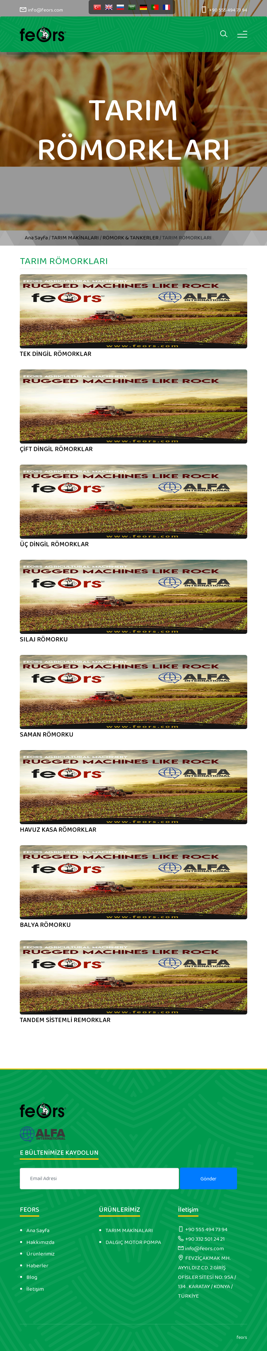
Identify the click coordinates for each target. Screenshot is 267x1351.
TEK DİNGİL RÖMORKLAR (55, 354)
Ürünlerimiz (40, 1254)
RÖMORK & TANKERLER (131, 237)
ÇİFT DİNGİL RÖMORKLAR (56, 449)
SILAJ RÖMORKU (44, 639)
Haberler (37, 1265)
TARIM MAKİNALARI (75, 237)
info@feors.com (45, 10)
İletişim (35, 1289)
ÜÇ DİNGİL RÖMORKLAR (54, 544)
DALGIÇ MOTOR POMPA (133, 1242)
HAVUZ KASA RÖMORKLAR (58, 829)
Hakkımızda (40, 1242)
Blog (31, 1277)
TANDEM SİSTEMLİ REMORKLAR (65, 1020)
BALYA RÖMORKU (45, 925)
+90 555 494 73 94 (228, 10)
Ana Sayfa (37, 237)
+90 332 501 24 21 (205, 1239)
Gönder (208, 1179)
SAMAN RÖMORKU (47, 734)
